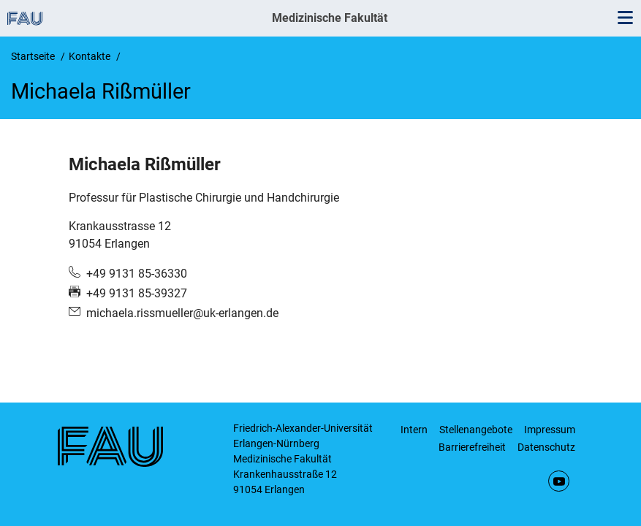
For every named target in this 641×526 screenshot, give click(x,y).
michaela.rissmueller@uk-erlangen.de (182, 313)
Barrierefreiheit (472, 447)
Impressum (549, 429)
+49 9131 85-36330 (136, 274)
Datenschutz (546, 447)
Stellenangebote (475, 429)
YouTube (558, 481)
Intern (414, 429)
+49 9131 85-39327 (136, 293)
